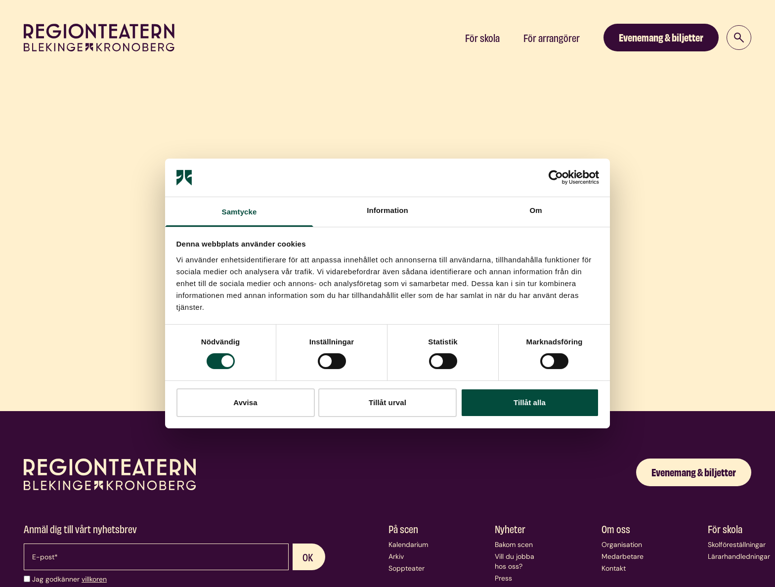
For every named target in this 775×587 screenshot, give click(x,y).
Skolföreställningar (737, 544)
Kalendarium (408, 544)
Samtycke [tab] (239, 212)
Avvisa (245, 402)
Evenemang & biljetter (661, 36)
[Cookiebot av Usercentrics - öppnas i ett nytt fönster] (556, 177)
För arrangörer (551, 37)
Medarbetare (623, 556)
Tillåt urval (387, 402)
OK (307, 556)
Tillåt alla (530, 402)
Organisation (622, 544)
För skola (482, 37)
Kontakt (614, 568)
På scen (403, 528)
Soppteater (406, 568)
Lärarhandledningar (739, 556)
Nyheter (510, 528)
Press (503, 578)
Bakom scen (514, 544)
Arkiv (396, 556)
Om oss (616, 528)
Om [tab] (535, 210)
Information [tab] (387, 210)
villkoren (94, 579)
